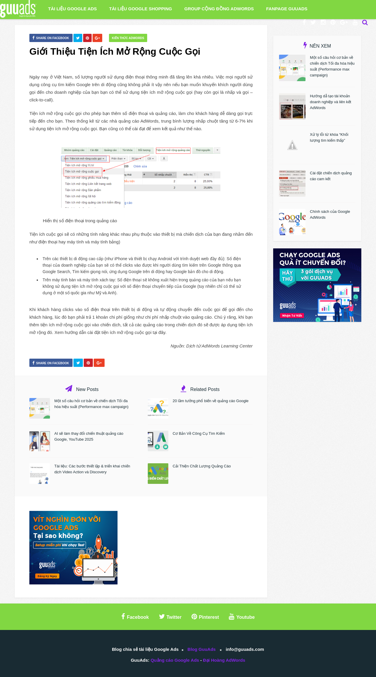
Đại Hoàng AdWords (224, 660)
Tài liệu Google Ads (72, 8)
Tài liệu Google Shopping (140, 8)
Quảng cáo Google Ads (175, 660)
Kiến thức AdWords (128, 38)
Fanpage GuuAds (287, 8)
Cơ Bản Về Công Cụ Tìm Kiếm (199, 433)
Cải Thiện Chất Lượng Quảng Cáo (202, 466)
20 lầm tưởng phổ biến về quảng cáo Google (211, 401)
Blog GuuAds (201, 649)
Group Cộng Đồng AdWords (219, 8)
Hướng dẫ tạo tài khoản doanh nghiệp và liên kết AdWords (330, 102)
